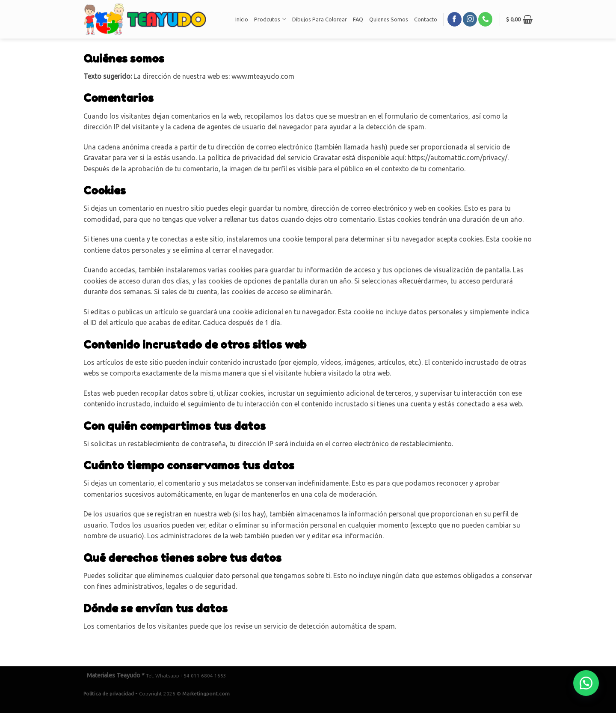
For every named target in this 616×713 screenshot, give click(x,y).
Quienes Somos (388, 19)
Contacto (425, 19)
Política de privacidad (108, 693)
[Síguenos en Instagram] (470, 19)
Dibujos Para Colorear (319, 19)
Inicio (241, 19)
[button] (586, 683)
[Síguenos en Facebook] (454, 19)
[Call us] (485, 19)
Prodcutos (270, 19)
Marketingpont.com (206, 693)
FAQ (358, 19)
